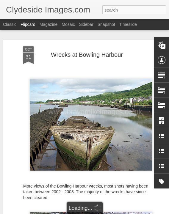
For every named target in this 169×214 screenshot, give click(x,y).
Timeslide (128, 24)
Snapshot (106, 24)
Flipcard (28, 24)
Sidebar (86, 24)
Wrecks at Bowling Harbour (87, 54)
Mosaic (68, 24)
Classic (9, 24)
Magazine (49, 24)
